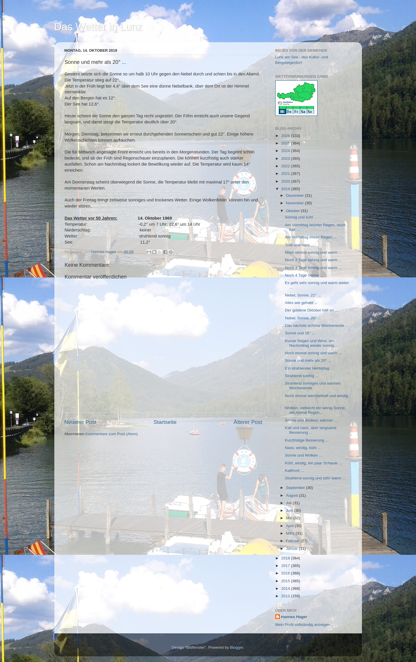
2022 (286, 166)
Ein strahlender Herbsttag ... (309, 368)
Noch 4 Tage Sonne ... (304, 275)
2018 (286, 558)
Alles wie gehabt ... (301, 303)
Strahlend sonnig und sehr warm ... (315, 478)
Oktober (293, 211)
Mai (290, 518)
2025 (286, 143)
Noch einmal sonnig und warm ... (313, 252)
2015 (286, 581)
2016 (286, 573)
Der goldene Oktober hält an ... (311, 310)
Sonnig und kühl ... (301, 217)
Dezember (295, 195)
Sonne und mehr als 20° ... (308, 360)
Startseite (165, 422)
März (291, 533)
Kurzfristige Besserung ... (306, 440)
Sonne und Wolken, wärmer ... (311, 420)
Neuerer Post (80, 422)
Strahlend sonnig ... (301, 376)
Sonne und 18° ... (300, 333)
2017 (286, 565)
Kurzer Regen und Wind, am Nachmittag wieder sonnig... (311, 343)
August (292, 495)
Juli (289, 503)
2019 (286, 189)
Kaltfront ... (294, 470)
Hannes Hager (294, 617)
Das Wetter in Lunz (98, 27)
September (296, 487)
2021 (286, 173)
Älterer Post (248, 422)
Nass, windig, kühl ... (303, 448)
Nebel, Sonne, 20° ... (303, 318)
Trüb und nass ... (299, 245)
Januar (292, 548)
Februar (293, 541)
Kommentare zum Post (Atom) (111, 434)
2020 (286, 181)
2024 (286, 151)
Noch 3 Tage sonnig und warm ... (313, 268)
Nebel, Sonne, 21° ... (303, 295)
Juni (290, 510)
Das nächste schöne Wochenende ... (316, 325)
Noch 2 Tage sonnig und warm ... (313, 260)
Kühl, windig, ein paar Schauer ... (313, 463)
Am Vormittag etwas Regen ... (311, 237)
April (290, 526)
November (295, 203)
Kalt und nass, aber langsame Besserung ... (311, 430)
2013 (286, 596)
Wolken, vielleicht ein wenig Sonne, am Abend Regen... (315, 410)
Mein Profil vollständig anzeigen (302, 624)
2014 (286, 588)
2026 (286, 135)
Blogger (236, 647)
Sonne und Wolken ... (303, 455)
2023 (286, 158)
